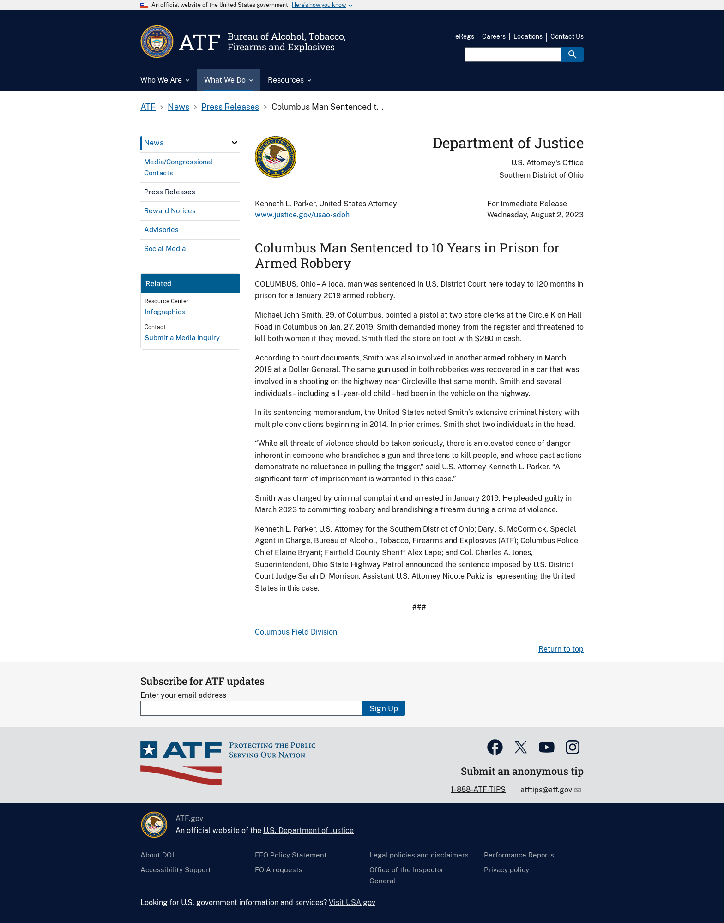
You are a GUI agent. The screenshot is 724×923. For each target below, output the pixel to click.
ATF (148, 107)
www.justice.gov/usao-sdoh (302, 214)
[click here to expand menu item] (234, 142)
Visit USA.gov (352, 902)
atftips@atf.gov (547, 789)
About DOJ (157, 855)
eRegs (464, 36)
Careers (494, 36)
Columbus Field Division (296, 632)
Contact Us (567, 36)
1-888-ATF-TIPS (478, 789)
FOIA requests (278, 870)
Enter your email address (183, 695)
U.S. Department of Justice (308, 830)
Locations (528, 36)
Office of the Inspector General (406, 875)
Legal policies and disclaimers (419, 855)
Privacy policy (506, 870)
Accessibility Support (175, 870)
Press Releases (230, 107)
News (178, 107)
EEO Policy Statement (291, 855)
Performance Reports (519, 855)
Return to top (561, 649)
